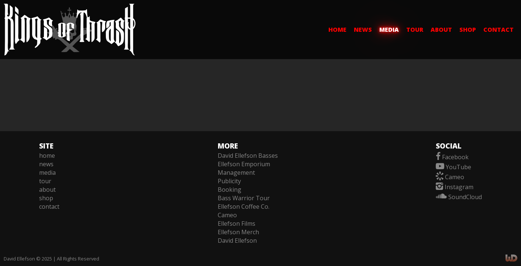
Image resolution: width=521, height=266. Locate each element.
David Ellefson (237, 240)
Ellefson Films (236, 223)
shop (467, 29)
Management (236, 172)
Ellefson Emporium (244, 164)
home (337, 29)
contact (498, 29)
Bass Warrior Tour (244, 198)
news (363, 29)
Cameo (227, 215)
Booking (229, 189)
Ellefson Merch (238, 232)
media (389, 29)
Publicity (229, 181)
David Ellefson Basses (248, 155)
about (441, 29)
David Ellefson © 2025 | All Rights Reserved (51, 259)
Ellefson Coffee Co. (243, 206)
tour (414, 29)
